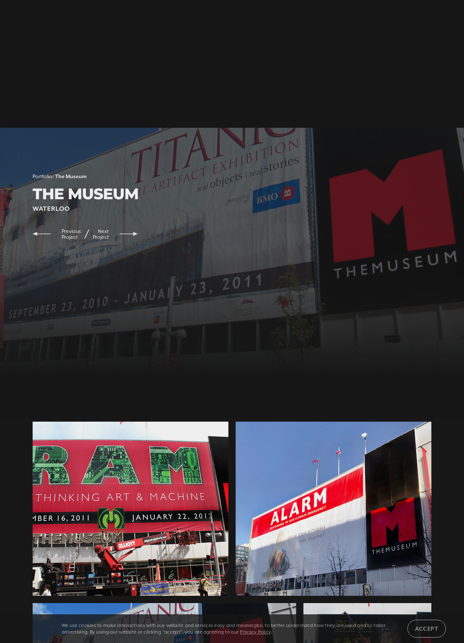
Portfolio (42, 176)
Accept (426, 629)
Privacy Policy (255, 632)
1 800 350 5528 (84, 17)
